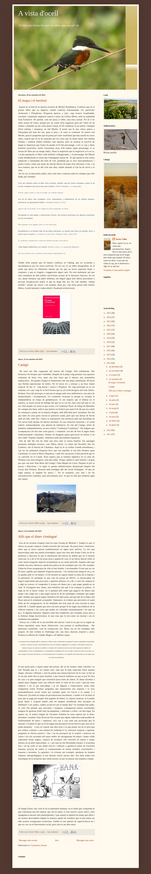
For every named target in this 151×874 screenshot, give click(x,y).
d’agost (112, 396)
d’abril (112, 412)
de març (112, 417)
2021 (109, 330)
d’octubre (113, 375)
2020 (109, 334)
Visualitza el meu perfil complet (117, 270)
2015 (109, 355)
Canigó (23, 365)
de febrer (113, 421)
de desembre (114, 367)
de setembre (114, 379)
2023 (109, 321)
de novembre (114, 371)
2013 (109, 363)
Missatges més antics (85, 840)
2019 (109, 338)
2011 (109, 434)
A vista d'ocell (38, 13)
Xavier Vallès (121, 239)
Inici (57, 840)
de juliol (112, 400)
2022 (109, 325)
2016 (109, 350)
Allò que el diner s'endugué (37, 536)
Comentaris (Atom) (39, 845)
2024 (109, 317)
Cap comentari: (52, 351)
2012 (109, 430)
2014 (109, 359)
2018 (109, 342)
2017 (109, 346)
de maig (112, 408)
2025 (109, 313)
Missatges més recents (28, 840)
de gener (113, 425)
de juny (112, 404)
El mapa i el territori (32, 100)
